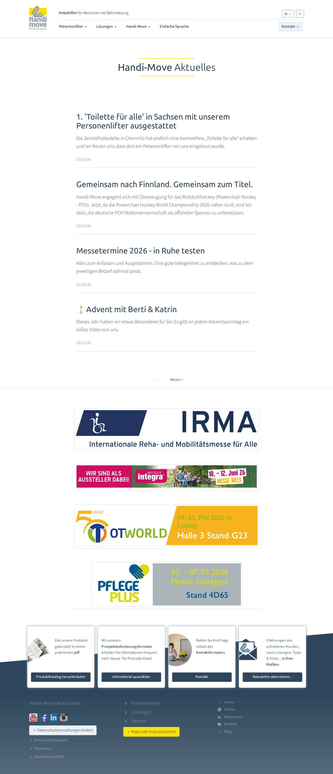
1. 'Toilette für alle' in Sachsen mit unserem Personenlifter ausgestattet (153, 121)
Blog (227, 731)
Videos (229, 709)
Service (138, 721)
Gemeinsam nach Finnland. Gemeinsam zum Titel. (164, 184)
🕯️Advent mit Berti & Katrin (126, 309)
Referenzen (233, 717)
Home (229, 702)
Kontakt (291, 26)
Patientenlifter (73, 26)
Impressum (40, 748)
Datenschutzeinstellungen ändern (62, 730)
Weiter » (176, 379)
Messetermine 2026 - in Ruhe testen (140, 250)
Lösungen (107, 26)
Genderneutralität (46, 756)
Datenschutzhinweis (48, 740)
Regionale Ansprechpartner (151, 731)
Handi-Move (138, 26)
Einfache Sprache (174, 26)
